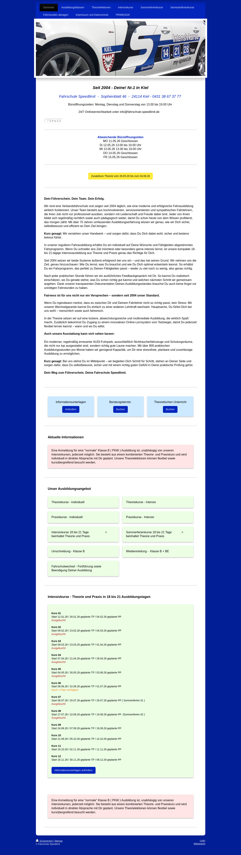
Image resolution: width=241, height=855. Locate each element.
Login (202, 840)
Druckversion (44, 841)
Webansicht (199, 843)
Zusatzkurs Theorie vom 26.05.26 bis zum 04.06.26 (120, 176)
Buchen (120, 409)
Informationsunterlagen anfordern (73, 770)
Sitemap (58, 841)
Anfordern (70, 409)
